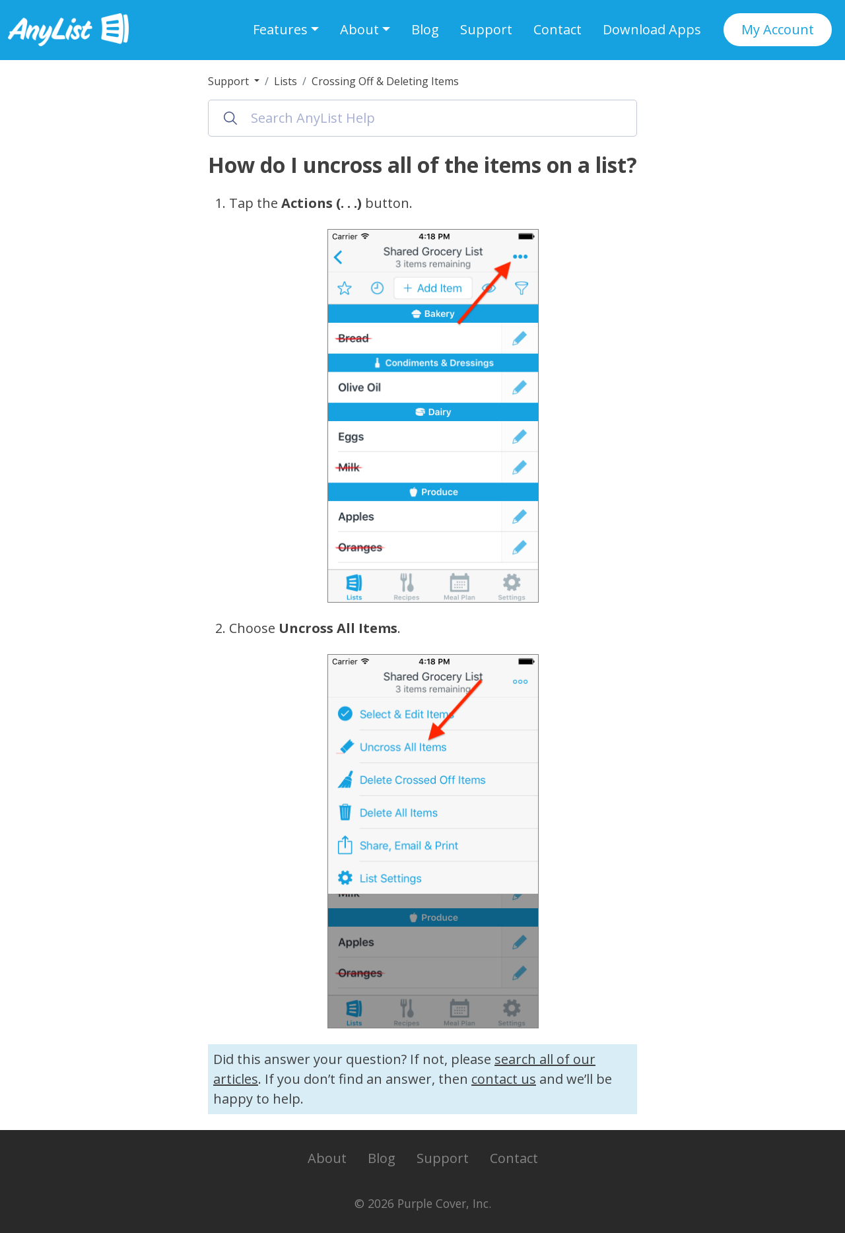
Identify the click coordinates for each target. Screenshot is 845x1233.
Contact (557, 29)
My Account (777, 29)
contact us (503, 1079)
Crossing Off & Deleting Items (385, 81)
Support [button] (230, 81)
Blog (425, 29)
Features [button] (280, 29)
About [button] (359, 29)
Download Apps (652, 29)
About (327, 1158)
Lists (285, 81)
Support (486, 29)
